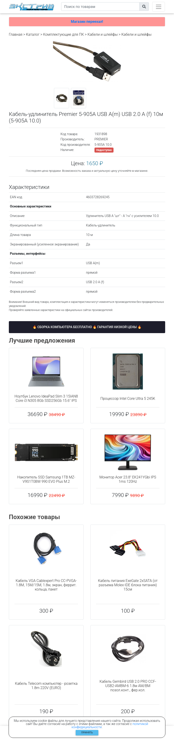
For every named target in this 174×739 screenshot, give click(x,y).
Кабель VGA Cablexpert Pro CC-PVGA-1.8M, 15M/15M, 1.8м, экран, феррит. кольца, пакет (46, 585)
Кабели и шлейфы (102, 34)
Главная (15, 34)
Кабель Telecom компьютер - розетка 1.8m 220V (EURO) (46, 685)
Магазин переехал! (87, 21)
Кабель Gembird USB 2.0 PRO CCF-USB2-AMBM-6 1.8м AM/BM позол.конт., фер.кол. (127, 685)
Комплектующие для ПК (63, 34)
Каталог (32, 34)
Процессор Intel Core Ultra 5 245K (127, 398)
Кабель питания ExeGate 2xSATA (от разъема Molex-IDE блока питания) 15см (127, 585)
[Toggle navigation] (158, 7)
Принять (87, 732)
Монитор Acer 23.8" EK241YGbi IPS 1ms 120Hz (127, 479)
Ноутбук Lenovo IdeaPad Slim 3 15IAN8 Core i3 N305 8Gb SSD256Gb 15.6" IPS (46, 398)
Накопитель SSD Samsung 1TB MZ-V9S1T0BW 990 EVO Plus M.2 (46, 479)
